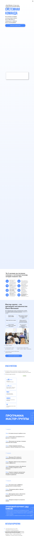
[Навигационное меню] (32, 1)
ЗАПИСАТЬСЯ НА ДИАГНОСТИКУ (13, 355)
